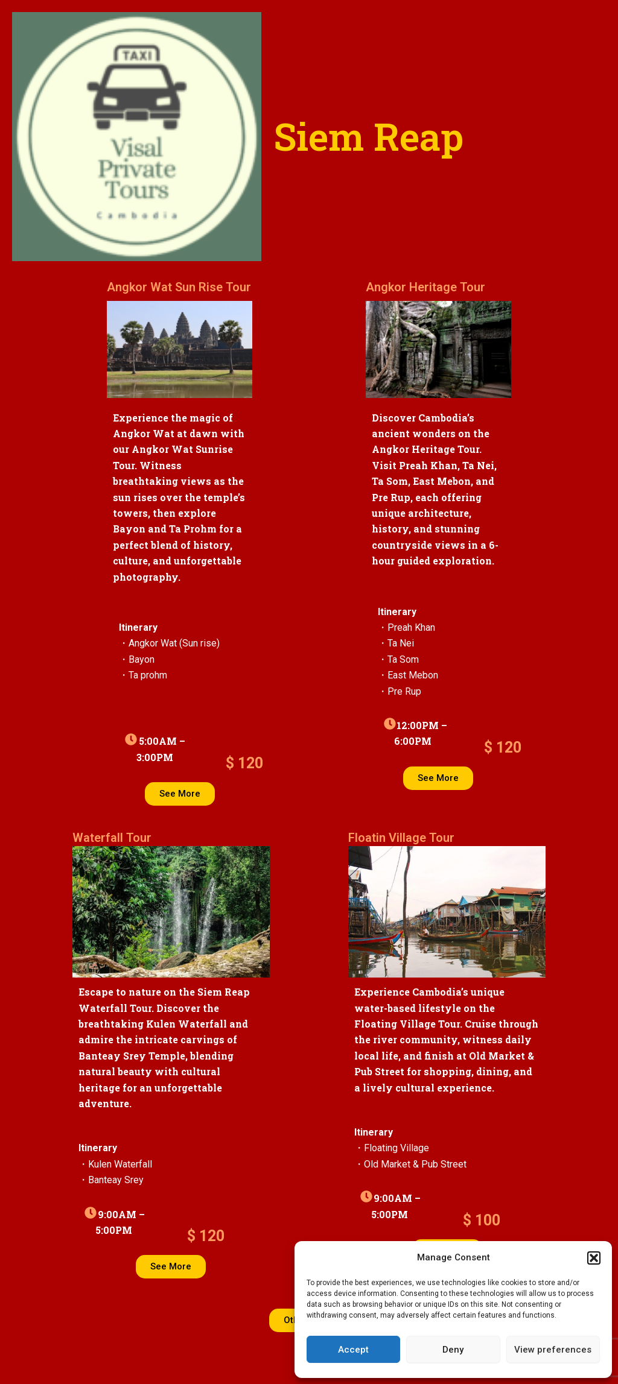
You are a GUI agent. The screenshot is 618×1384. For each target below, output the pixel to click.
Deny (453, 1349)
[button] (594, 1258)
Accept (353, 1349)
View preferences (552, 1349)
